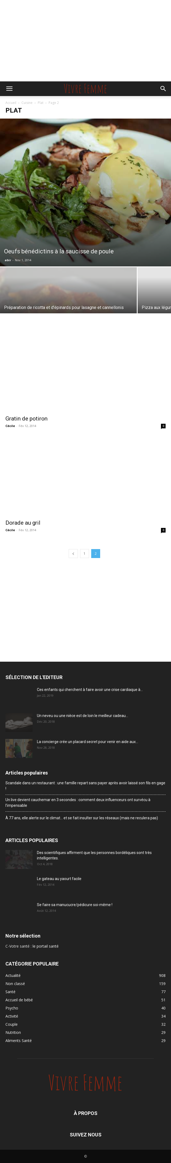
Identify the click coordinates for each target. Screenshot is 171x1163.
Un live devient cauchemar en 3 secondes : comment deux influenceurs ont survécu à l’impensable (77, 803)
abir (8, 260)
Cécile (10, 426)
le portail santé (46, 946)
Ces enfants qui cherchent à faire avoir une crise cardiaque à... (90, 689)
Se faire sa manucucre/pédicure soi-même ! (74, 905)
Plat (40, 102)
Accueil (10, 102)
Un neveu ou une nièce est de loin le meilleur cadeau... (82, 715)
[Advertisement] (85, 41)
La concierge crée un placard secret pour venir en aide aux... (87, 742)
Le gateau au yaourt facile (59, 879)
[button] (9, 88)
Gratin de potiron (26, 418)
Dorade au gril (22, 523)
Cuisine (27, 102)
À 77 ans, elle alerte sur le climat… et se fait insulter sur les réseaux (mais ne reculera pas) (81, 818)
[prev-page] (73, 553)
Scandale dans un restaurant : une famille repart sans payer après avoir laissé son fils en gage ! (85, 786)
